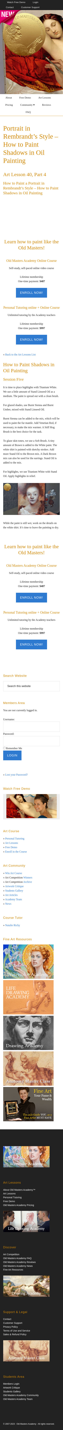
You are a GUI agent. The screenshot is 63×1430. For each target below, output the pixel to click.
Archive (27, 881)
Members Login (11, 1383)
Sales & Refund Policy (15, 1334)
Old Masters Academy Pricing (18, 1205)
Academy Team (13, 899)
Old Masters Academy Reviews (19, 1262)
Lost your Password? (16, 774)
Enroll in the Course (16, 851)
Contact (7, 1319)
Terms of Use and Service (16, 1330)
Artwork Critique (14, 886)
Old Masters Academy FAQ (17, 1258)
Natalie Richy (12, 925)
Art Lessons (11, 842)
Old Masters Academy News (18, 1266)
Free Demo (11, 847)
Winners (27, 877)
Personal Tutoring (14, 838)
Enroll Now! (31, 292)
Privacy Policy (10, 1326)
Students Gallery (14, 890)
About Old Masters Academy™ (19, 1190)
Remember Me (14, 748)
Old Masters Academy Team (18, 1399)
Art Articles (11, 895)
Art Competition (11, 1254)
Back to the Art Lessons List (20, 354)
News (8, 903)
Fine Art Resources (13, 1269)
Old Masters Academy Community (21, 1395)
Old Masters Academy (26, 1424)
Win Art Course (13, 873)
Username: (9, 719)
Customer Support (12, 1323)
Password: (8, 733)
